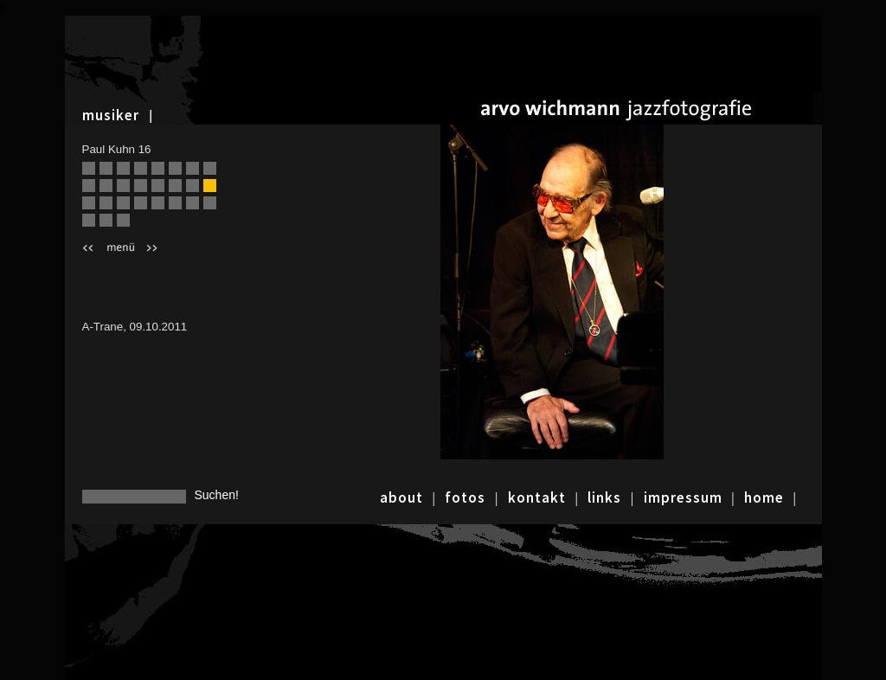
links (604, 497)
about (401, 497)
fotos (465, 497)
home (764, 497)
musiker (110, 115)
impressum (683, 497)
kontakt (537, 497)
